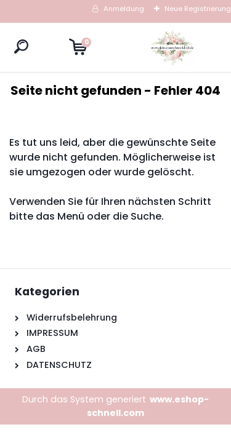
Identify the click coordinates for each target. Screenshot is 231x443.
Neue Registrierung (197, 9)
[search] (21, 46)
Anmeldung (123, 9)
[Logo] (172, 47)
